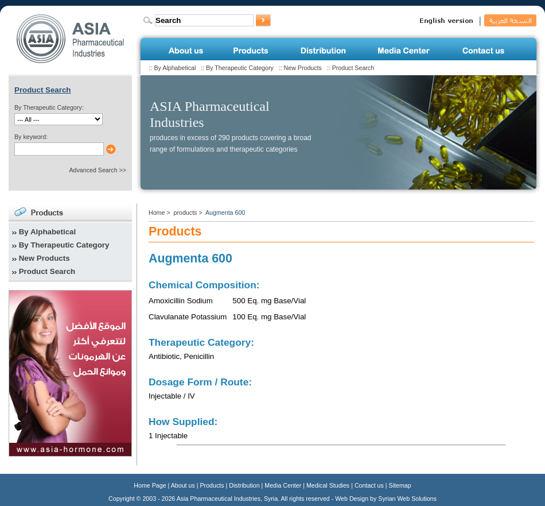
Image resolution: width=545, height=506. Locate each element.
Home (157, 212)
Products (212, 485)
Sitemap (400, 485)
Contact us (369, 485)
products (185, 212)
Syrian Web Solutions (407, 498)
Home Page (150, 485)
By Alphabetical (175, 67)
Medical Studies (327, 485)
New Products (303, 67)
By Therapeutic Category (240, 67)
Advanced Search (93, 170)
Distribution (244, 485)
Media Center (282, 485)
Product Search (353, 67)
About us (183, 485)
